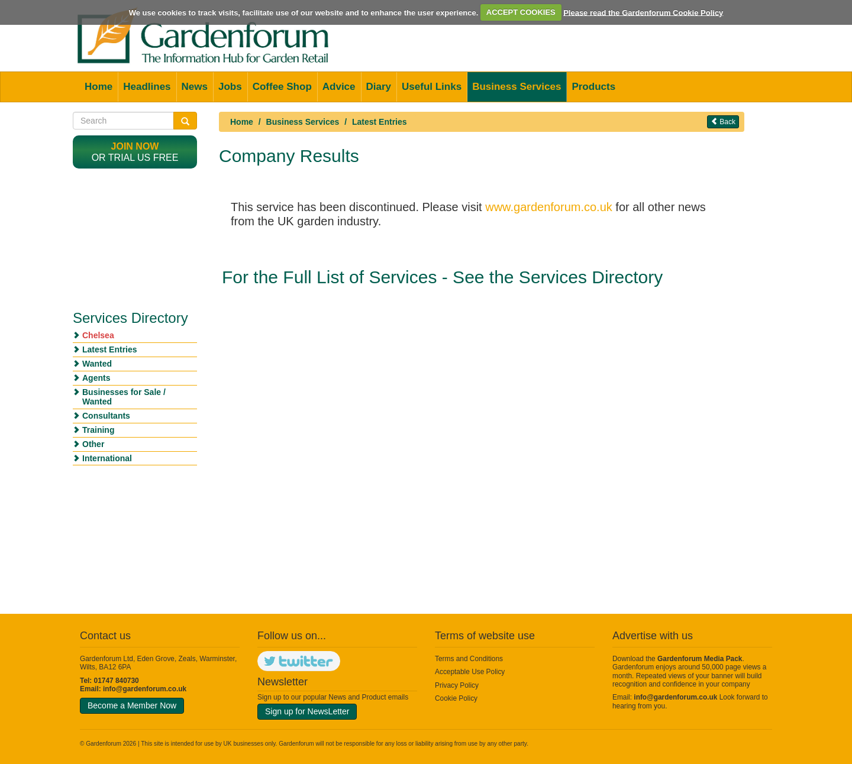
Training (98, 430)
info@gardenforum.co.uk (144, 689)
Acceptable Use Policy (470, 672)
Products (593, 86)
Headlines (146, 86)
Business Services (516, 86)
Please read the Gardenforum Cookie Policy (643, 12)
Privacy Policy (457, 685)
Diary (379, 86)
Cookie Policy (456, 698)
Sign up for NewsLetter (307, 711)
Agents (96, 378)
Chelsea (98, 335)
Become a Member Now (132, 705)
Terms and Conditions (469, 659)
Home (98, 86)
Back (723, 121)
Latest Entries (379, 122)
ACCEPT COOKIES (521, 12)
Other (93, 444)
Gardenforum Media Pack (699, 659)
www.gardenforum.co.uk (548, 206)
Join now (135, 146)
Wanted (97, 363)
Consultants (106, 415)
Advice (339, 86)
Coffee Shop (282, 86)
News (195, 86)
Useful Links (432, 86)
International (107, 458)
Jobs (230, 86)
